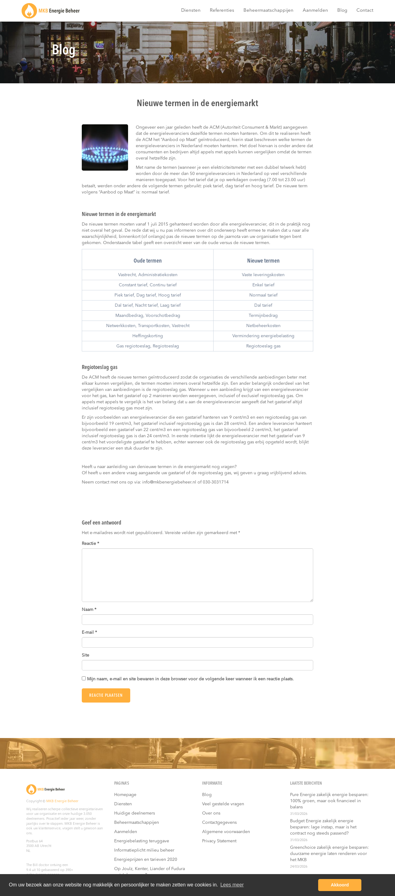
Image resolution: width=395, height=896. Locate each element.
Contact (364, 10)
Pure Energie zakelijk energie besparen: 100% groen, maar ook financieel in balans (329, 801)
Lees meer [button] (232, 884)
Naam (89, 610)
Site (85, 655)
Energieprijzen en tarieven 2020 (145, 859)
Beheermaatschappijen (268, 10)
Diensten (191, 10)
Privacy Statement (219, 841)
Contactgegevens (219, 822)
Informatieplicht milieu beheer (144, 850)
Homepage (125, 795)
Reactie (90, 543)
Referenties (222, 10)
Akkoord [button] (340, 884)
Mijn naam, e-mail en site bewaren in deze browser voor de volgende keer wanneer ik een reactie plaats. (190, 679)
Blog (342, 10)
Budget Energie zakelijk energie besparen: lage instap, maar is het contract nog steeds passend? (323, 827)
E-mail (89, 632)
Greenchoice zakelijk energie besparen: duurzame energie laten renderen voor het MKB (329, 853)
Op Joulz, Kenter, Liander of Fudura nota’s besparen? (149, 872)
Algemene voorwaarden (226, 832)
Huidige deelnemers (134, 813)
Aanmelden (315, 10)
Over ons (211, 813)
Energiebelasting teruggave (141, 841)
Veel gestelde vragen (223, 804)
